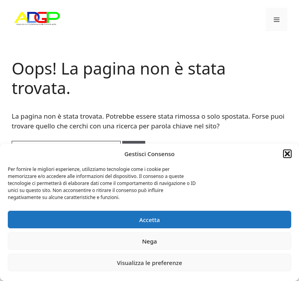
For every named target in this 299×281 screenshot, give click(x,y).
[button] (287, 154)
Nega (149, 241)
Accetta (149, 220)
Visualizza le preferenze (149, 263)
